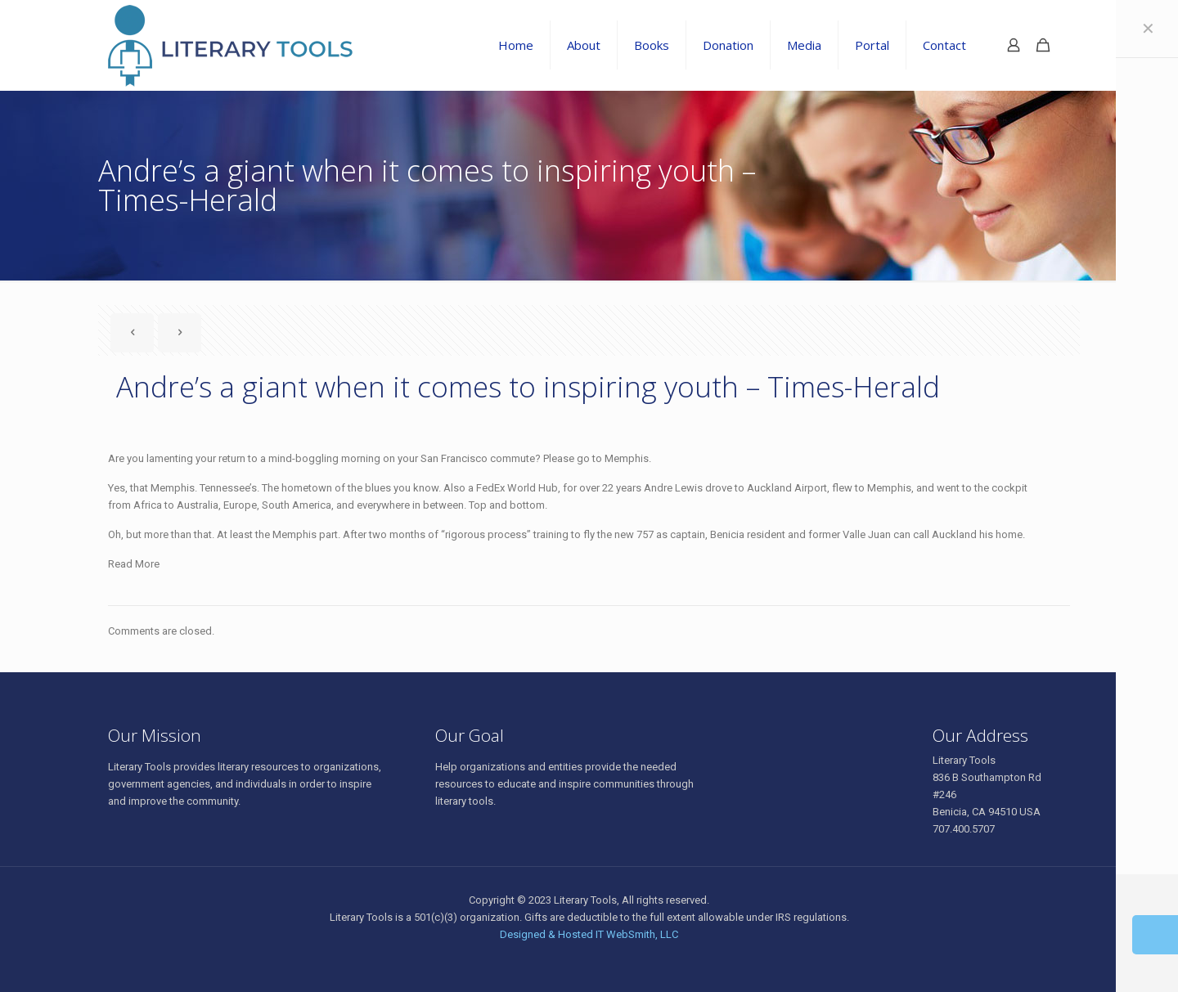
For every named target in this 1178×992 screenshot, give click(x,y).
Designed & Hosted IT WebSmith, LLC (589, 934)
